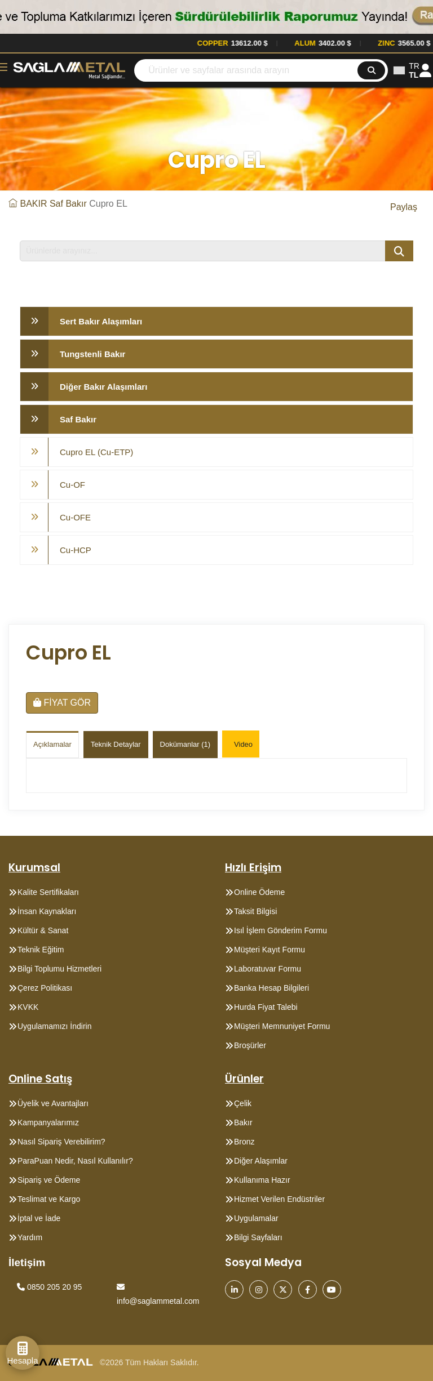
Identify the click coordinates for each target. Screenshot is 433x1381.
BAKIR (33, 203)
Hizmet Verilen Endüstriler (279, 1199)
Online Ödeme (259, 892)
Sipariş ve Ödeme (48, 1179)
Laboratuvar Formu (267, 968)
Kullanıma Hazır (262, 1179)
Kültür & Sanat (42, 930)
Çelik (242, 1103)
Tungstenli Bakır (92, 354)
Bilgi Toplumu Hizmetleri (59, 968)
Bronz (244, 1141)
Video (243, 744)
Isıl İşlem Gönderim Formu (280, 930)
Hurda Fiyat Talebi (266, 1007)
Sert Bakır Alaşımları (101, 321)
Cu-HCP (75, 550)
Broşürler (250, 1045)
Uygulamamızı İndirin (54, 1026)
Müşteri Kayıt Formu (269, 949)
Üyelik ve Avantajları (53, 1103)
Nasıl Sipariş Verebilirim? (61, 1141)
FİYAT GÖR (62, 702)
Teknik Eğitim (40, 949)
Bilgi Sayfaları (258, 1237)
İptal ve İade (38, 1218)
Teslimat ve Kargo (48, 1199)
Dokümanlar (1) (185, 744)
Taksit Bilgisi (255, 911)
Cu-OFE (75, 517)
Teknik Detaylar (116, 744)
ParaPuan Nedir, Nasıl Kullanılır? (75, 1160)
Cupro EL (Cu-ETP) (96, 452)
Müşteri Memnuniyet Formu (282, 1026)
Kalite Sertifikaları (48, 892)
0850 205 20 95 (49, 1286)
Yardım (29, 1237)
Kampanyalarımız (48, 1122)
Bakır (243, 1122)
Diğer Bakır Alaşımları (103, 386)
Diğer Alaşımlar (261, 1160)
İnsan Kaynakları (46, 911)
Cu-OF (72, 484)
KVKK (27, 1007)
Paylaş (403, 207)
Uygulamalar (256, 1218)
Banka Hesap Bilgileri (271, 987)
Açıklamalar (52, 744)
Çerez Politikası (44, 987)
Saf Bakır (68, 203)
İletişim (26, 1262)
